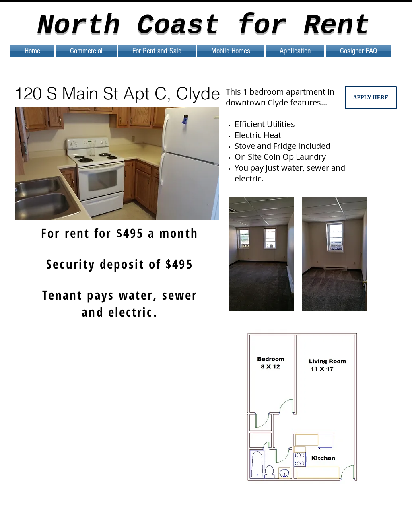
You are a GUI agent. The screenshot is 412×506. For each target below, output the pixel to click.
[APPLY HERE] (371, 97)
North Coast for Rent (203, 25)
